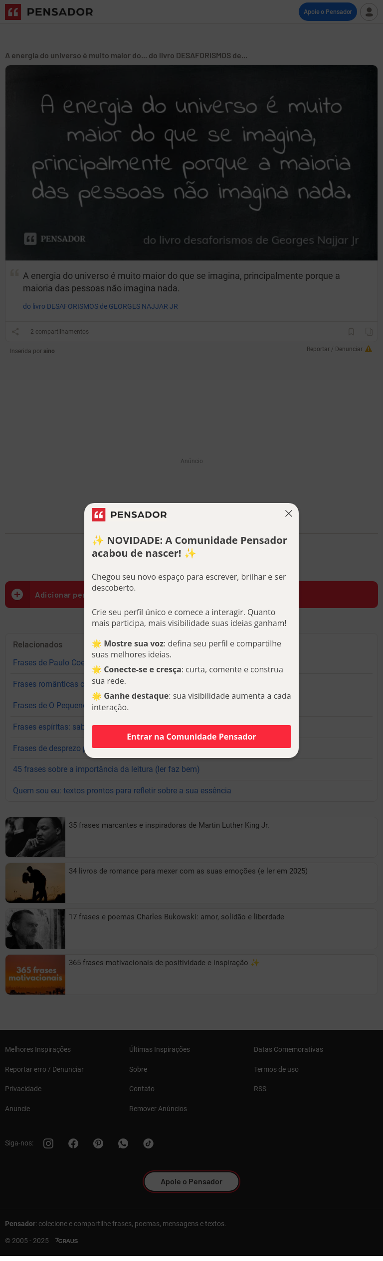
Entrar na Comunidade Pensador (191, 736)
